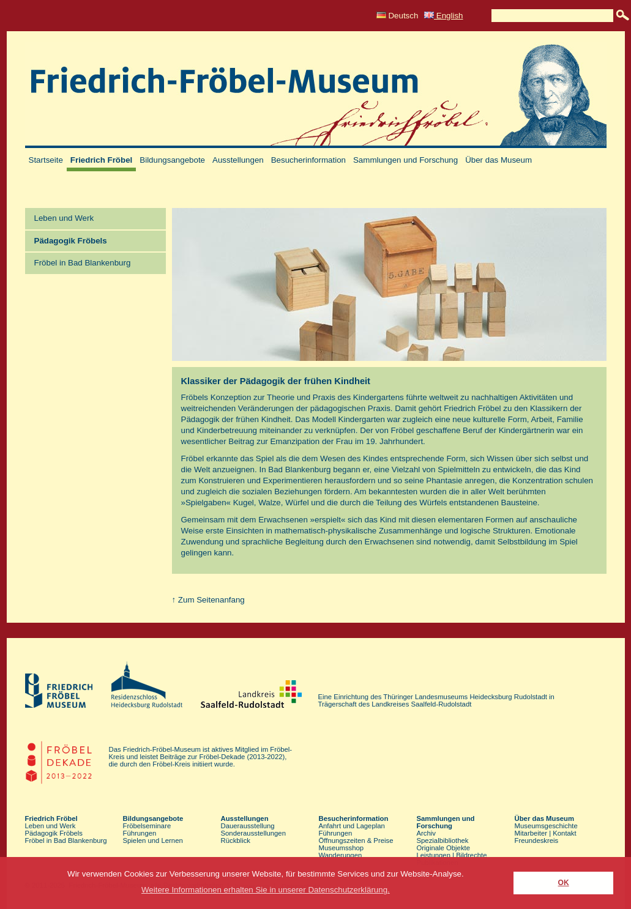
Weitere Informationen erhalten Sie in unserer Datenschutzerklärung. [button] (265, 889)
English (443, 15)
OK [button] (563, 882)
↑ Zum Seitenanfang (208, 599)
